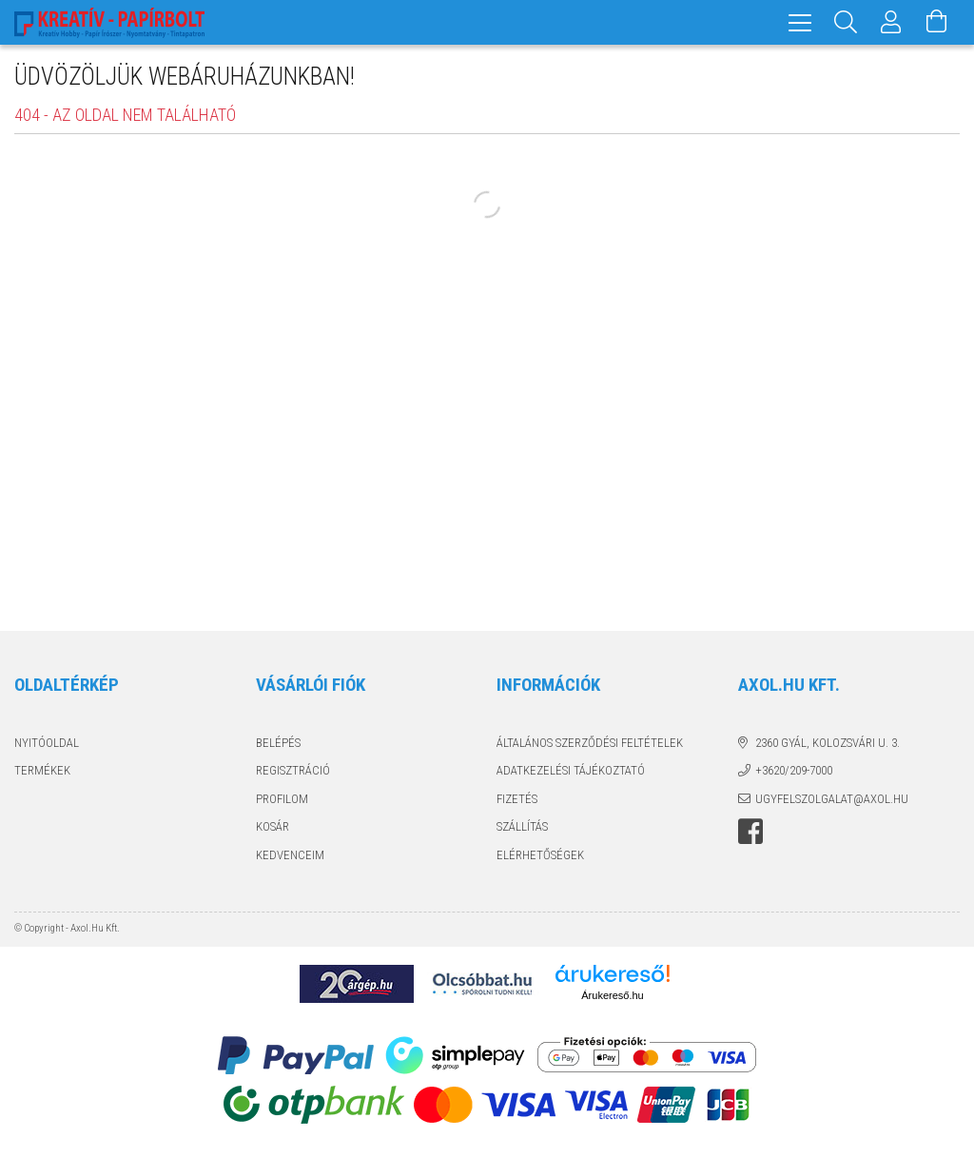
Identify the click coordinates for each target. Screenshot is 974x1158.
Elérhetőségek (540, 855)
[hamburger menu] (800, 22)
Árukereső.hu (612, 995)
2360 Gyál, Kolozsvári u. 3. (827, 743)
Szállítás (522, 826)
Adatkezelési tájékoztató (571, 770)
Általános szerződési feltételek (590, 743)
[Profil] (891, 22)
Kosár (272, 826)
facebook (750, 831)
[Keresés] (845, 22)
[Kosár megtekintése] (937, 22)
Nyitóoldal (46, 743)
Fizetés (517, 799)
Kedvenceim (290, 855)
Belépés (278, 743)
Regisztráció (293, 770)
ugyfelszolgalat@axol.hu (831, 799)
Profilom (282, 799)
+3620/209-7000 (793, 770)
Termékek (42, 770)
